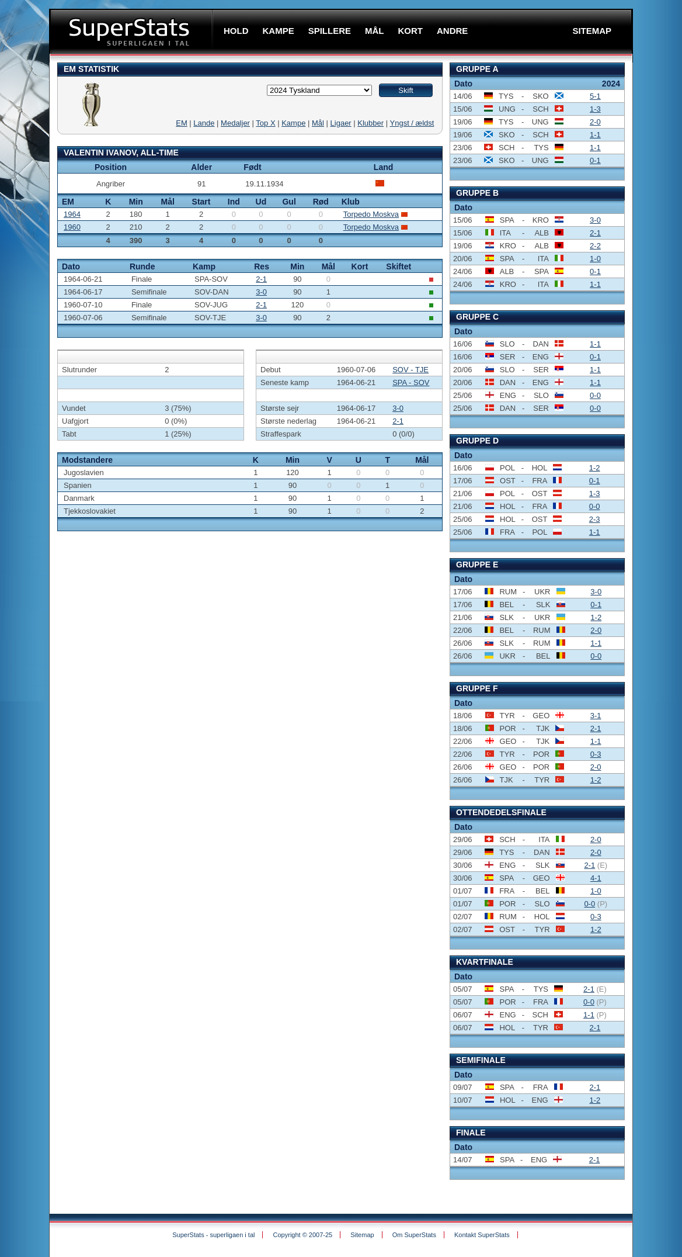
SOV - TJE (410, 369)
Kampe (293, 123)
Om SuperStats (414, 1234)
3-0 (261, 292)
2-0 (595, 121)
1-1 (595, 134)
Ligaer (341, 123)
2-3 (594, 519)
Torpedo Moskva (371, 214)
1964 (72, 214)
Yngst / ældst (412, 123)
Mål (318, 123)
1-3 (595, 109)
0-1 (595, 160)
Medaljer (235, 123)
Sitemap (362, 1234)
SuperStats (132, 31)
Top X (265, 123)
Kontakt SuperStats (482, 1234)
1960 (72, 227)
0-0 (595, 395)
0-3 (595, 754)
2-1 (261, 279)
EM (181, 123)
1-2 (594, 467)
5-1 (595, 96)
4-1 (595, 878)
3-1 (595, 715)
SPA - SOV (410, 382)
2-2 (595, 245)
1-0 (595, 258)
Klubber (370, 123)
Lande (203, 123)
